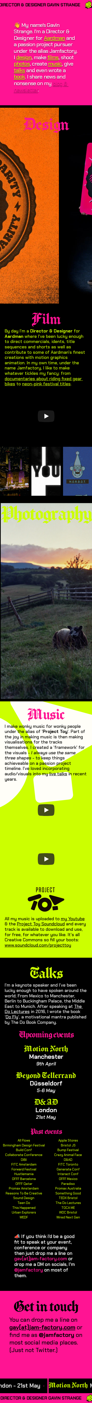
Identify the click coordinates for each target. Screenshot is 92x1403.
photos (22, 63)
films (53, 57)
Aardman (54, 38)
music (55, 63)
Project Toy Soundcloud (41, 924)
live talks (58, 774)
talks (19, 70)
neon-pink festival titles (46, 384)
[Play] (46, 416)
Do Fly (12, 1017)
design (24, 57)
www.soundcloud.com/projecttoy (38, 945)
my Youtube (73, 919)
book (19, 76)
